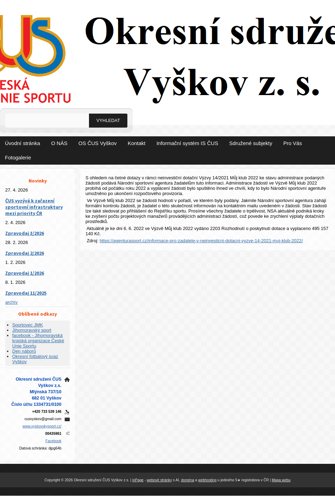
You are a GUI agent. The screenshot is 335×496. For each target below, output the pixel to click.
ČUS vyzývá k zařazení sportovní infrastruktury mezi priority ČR (34, 206)
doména (187, 480)
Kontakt (137, 143)
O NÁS (59, 143)
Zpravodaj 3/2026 (24, 233)
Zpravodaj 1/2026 (24, 273)
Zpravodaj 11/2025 (25, 293)
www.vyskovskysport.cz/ (42, 426)
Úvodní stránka (22, 143)
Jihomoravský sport (31, 330)
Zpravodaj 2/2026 (24, 253)
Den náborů (24, 351)
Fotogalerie (18, 157)
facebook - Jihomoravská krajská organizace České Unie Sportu (38, 340)
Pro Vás (292, 143)
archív (11, 302)
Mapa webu (281, 480)
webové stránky (159, 480)
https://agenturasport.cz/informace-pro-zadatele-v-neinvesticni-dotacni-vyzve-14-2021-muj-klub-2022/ (201, 240)
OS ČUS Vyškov (98, 143)
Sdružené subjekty (250, 143)
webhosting (207, 480)
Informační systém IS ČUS (187, 143)
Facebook (53, 441)
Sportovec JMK (27, 325)
